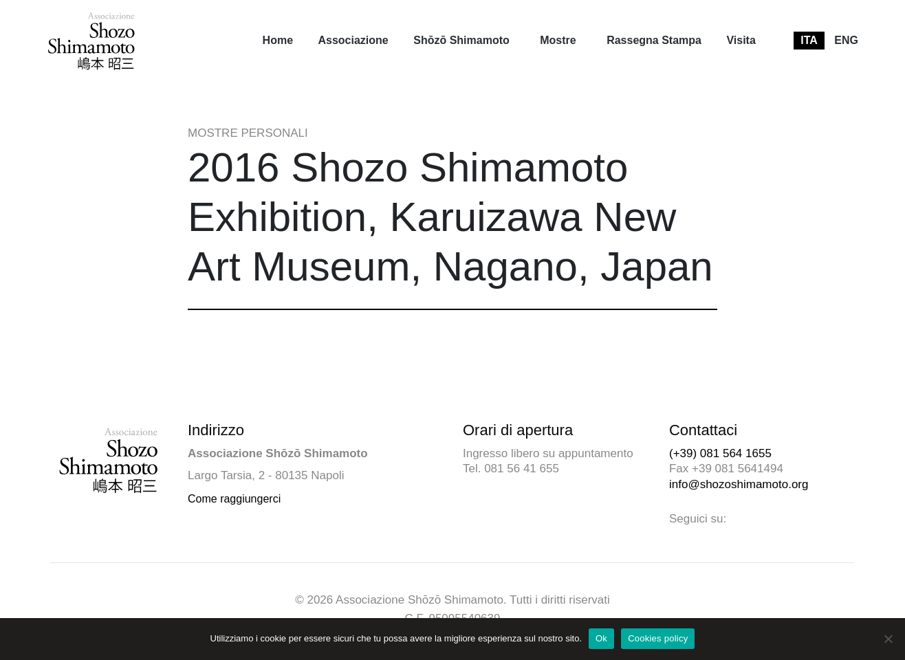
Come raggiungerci (234, 499)
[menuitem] (278, 41)
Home (278, 40)
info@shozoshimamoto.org (738, 484)
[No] (888, 639)
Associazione (353, 40)
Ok (601, 638)
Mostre (558, 40)
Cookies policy (658, 638)
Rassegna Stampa (654, 40)
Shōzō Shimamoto (461, 40)
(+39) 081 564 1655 (720, 453)
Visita (740, 40)
